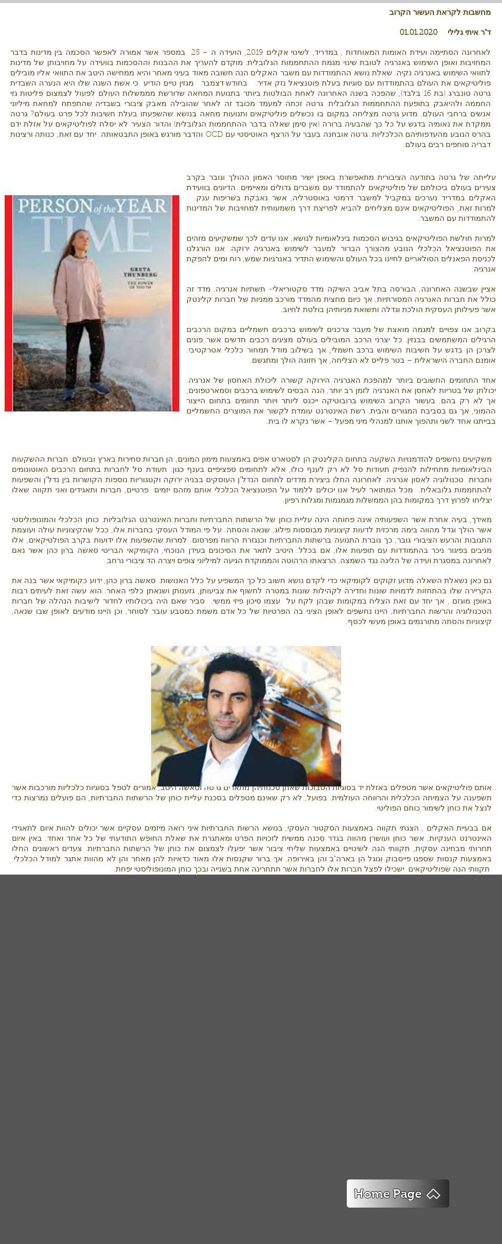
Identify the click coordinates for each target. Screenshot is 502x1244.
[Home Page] (398, 1193)
